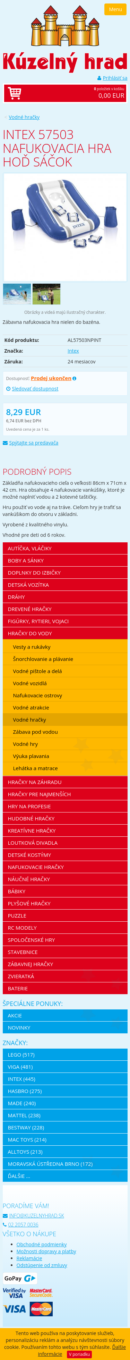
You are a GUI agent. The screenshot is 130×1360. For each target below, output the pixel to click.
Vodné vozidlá (30, 683)
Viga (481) (20, 1066)
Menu (115, 9)
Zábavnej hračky (30, 964)
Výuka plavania (31, 755)
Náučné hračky (29, 879)
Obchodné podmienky (42, 1244)
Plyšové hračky (29, 903)
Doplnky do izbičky (34, 572)
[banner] (65, 25)
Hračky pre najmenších (39, 794)
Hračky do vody (30, 633)
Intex (73, 350)
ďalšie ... (19, 1175)
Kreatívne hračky (32, 830)
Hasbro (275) (25, 1090)
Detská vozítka (28, 584)
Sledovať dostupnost (32, 388)
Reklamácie (29, 1258)
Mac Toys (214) (27, 1139)
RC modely (22, 927)
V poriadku (79, 1354)
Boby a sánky (26, 560)
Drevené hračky (30, 608)
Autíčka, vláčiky (30, 548)
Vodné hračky (24, 117)
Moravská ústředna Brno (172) (50, 1163)
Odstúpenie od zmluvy (42, 1265)
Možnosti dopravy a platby (46, 1251)
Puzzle (17, 915)
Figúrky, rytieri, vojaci (38, 621)
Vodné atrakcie (31, 707)
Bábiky (17, 891)
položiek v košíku (72, 93)
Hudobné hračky (31, 818)
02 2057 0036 (20, 1224)
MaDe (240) (22, 1103)
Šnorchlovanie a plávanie (43, 658)
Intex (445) (21, 1078)
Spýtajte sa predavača (31, 442)
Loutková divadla (33, 842)
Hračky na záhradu (35, 781)
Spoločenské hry (31, 939)
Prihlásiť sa (112, 78)
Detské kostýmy (29, 854)
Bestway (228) (26, 1127)
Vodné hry (25, 743)
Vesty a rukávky (32, 646)
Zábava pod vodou (35, 731)
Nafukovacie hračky (36, 866)
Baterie (18, 988)
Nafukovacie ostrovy (37, 695)
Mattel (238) (24, 1115)
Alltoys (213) (25, 1151)
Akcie (15, 1015)
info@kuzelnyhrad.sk (33, 1215)
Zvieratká (21, 976)
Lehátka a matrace (35, 768)
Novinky (19, 1027)
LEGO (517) (21, 1054)
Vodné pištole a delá (37, 671)
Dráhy (16, 596)
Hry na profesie (29, 806)
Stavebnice (23, 951)
